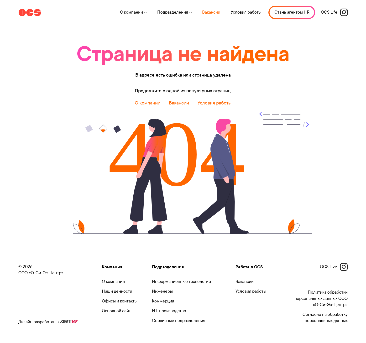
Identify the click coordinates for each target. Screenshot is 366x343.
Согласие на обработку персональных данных (325, 317)
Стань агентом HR (291, 13)
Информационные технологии (181, 281)
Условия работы (245, 12)
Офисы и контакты (119, 301)
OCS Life (334, 12)
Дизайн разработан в (48, 321)
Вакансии (210, 12)
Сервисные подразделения (178, 320)
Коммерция (163, 301)
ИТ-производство (169, 310)
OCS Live (334, 266)
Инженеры (162, 291)
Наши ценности (117, 291)
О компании (147, 103)
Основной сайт (116, 310)
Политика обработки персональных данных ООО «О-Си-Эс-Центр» (321, 298)
